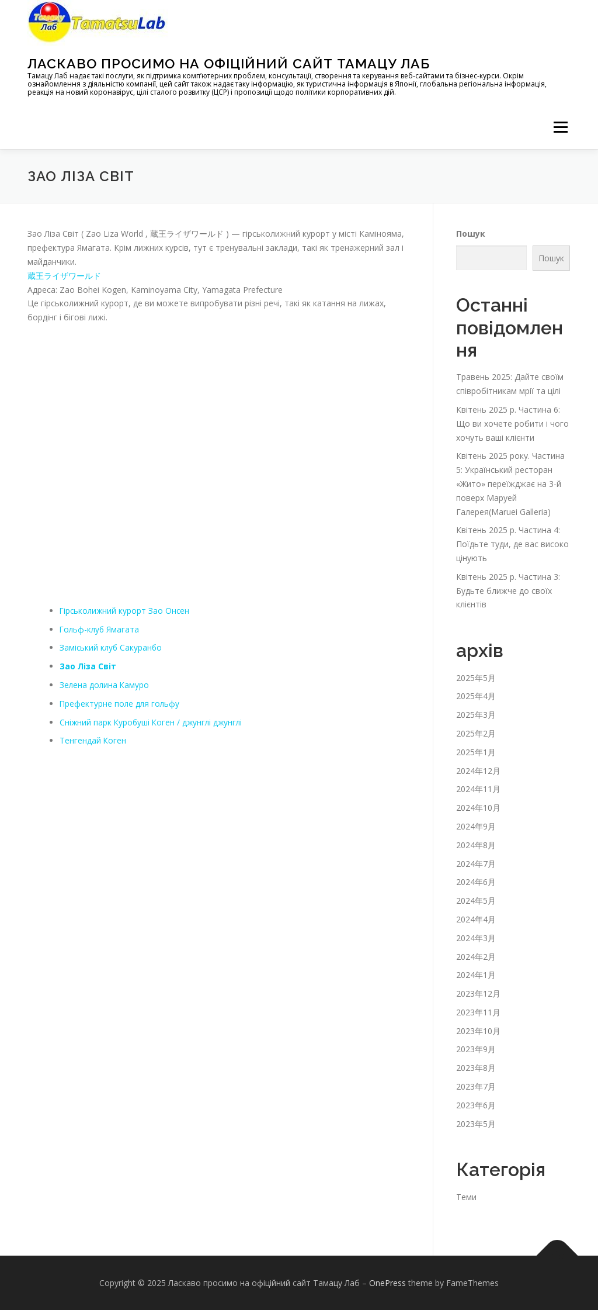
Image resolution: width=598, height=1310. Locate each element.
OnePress (387, 1282)
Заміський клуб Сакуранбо (112, 647)
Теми (466, 1196)
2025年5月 (476, 677)
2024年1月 (476, 974)
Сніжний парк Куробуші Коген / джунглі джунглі (153, 722)
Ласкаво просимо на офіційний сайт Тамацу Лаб (228, 63)
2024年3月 (476, 937)
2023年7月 (476, 1086)
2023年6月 (476, 1105)
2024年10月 (478, 807)
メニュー (560, 127)
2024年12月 (478, 770)
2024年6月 (476, 881)
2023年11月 (478, 1012)
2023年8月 (476, 1067)
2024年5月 (476, 900)
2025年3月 (476, 714)
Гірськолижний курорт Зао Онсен (126, 610)
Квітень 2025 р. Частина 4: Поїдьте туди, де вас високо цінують (512, 544)
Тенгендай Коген (93, 740)
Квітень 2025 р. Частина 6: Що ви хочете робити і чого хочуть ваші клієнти (512, 423)
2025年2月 (476, 733)
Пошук (470, 233)
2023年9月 (476, 1049)
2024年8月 (476, 845)
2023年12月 (478, 993)
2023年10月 (478, 1030)
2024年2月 (476, 956)
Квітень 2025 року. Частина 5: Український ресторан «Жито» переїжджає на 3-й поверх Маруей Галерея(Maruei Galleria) (510, 483)
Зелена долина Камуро (105, 684)
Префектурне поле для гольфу (121, 703)
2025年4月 (476, 695)
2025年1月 (476, 752)
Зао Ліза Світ (88, 666)
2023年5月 (476, 1123)
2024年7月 (476, 863)
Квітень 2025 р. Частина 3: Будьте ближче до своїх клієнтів (508, 590)
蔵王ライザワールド (64, 275)
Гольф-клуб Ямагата (100, 629)
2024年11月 (478, 788)
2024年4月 (476, 919)
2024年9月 (476, 826)
